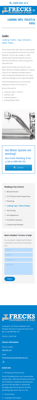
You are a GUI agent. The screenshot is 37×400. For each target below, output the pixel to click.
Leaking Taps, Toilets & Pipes (18, 206)
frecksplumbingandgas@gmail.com (15, 358)
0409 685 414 (18, 2)
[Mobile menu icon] (33, 10)
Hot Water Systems (14, 220)
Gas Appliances (13, 215)
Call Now (18, 168)
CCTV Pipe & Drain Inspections (18, 196)
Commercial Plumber (15, 225)
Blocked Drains (12, 192)
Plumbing (10, 201)
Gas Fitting (11, 210)
